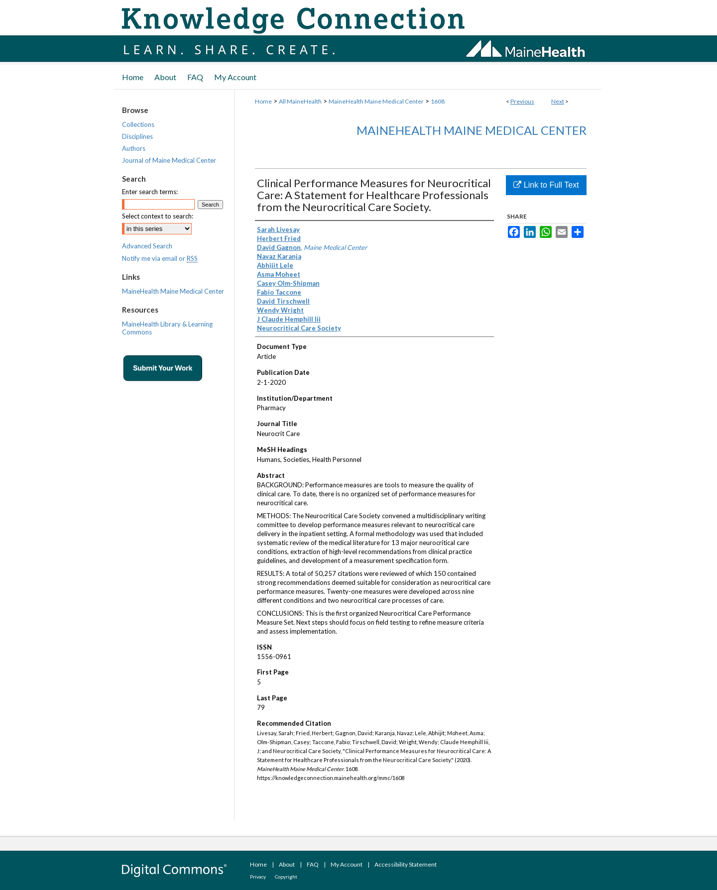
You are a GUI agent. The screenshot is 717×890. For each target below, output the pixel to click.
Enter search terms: (150, 192)
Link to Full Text (546, 185)
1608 (438, 101)
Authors (133, 148)
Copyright (286, 877)
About (287, 864)
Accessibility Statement (405, 864)
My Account (346, 864)
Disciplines (137, 136)
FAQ (313, 864)
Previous (522, 101)
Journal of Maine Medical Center (169, 160)
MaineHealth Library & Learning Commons (167, 328)
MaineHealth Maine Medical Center (376, 101)
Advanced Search (147, 246)
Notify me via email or (160, 258)
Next (557, 101)
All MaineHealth (300, 101)
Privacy (258, 877)
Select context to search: (157, 216)
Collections (138, 124)
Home (263, 101)
